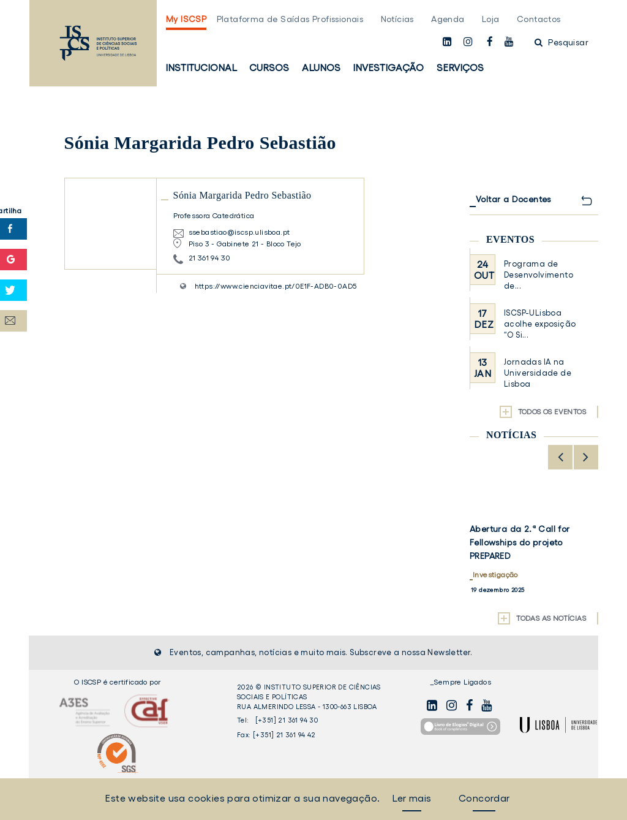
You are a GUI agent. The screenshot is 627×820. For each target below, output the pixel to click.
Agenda (447, 19)
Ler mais (411, 797)
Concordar (484, 797)
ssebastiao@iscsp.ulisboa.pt (239, 232)
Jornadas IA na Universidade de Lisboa (537, 373)
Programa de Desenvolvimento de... (538, 274)
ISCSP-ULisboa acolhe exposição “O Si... (540, 324)
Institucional (201, 67)
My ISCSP (186, 19)
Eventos (510, 239)
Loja (491, 19)
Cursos (269, 67)
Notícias (397, 19)
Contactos (539, 19)
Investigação (388, 67)
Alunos (321, 67)
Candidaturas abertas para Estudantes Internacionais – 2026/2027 (528, 542)
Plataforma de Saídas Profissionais (290, 19)
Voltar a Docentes (513, 199)
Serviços (460, 67)
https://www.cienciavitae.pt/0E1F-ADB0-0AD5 (276, 286)
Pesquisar (561, 42)
